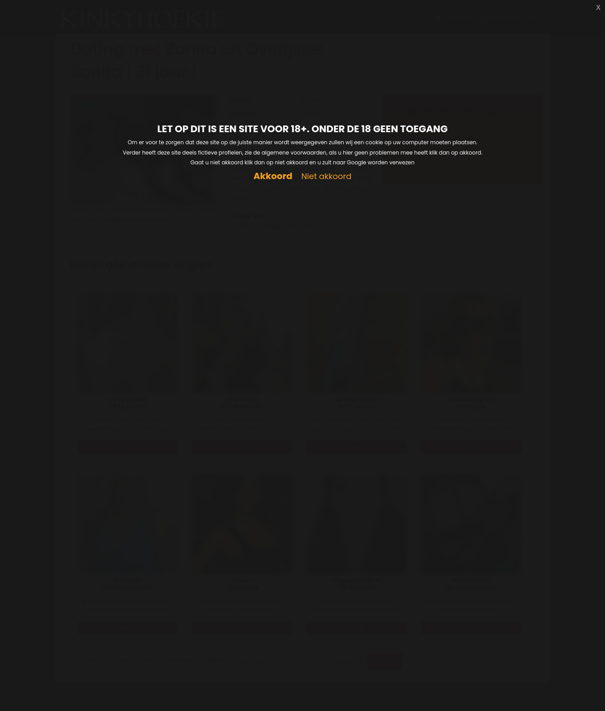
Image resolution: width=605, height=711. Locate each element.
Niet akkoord (326, 176)
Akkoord (273, 176)
